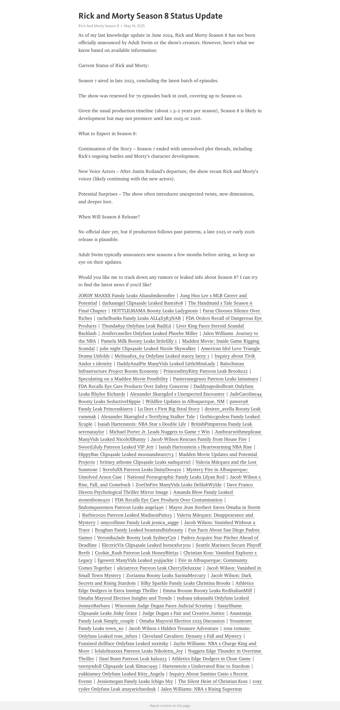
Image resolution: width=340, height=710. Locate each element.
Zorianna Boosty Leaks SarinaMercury (166, 575)
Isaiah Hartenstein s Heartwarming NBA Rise (205, 447)
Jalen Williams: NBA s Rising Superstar (201, 689)
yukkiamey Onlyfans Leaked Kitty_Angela (121, 674)
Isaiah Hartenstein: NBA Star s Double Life (142, 424)
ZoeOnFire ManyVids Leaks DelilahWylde (179, 485)
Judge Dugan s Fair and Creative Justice (183, 613)
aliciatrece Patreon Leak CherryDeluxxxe (159, 568)
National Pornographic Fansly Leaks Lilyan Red (176, 477)
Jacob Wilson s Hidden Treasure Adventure (174, 628)
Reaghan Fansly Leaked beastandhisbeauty (139, 530)
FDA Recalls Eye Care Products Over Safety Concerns (133, 386)
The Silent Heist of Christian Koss (212, 681)
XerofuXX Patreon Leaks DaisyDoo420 (142, 469)
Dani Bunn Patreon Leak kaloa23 (133, 659)
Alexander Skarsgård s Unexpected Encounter (177, 394)
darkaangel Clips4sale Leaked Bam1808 (142, 303)
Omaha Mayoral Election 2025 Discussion (182, 621)
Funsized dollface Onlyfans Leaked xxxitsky (123, 643)
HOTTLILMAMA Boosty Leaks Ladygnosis (155, 311)
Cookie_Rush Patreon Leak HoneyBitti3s (136, 553)
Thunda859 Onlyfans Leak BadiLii (136, 326)
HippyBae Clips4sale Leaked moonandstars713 (126, 454)
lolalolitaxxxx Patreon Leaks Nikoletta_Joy (139, 651)
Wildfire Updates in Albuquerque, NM (185, 401)
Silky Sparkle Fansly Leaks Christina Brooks (185, 583)
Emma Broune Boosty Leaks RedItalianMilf (207, 590)
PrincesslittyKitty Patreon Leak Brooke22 (205, 371)
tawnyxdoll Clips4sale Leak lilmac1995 (117, 666)
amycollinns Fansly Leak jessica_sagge (139, 522)
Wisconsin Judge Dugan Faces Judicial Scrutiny (163, 606)
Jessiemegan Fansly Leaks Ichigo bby (135, 681)
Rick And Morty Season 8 (98, 25)
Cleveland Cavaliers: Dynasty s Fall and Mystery (192, 636)
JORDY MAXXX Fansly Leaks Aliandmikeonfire (126, 295)
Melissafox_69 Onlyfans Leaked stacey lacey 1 (162, 356)
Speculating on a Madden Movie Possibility (123, 379)
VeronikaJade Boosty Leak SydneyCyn (136, 538)
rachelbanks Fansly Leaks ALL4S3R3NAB (139, 318)
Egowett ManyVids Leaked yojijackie (135, 560)
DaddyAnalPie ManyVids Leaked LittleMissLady (166, 364)
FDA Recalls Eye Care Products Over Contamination (169, 500)
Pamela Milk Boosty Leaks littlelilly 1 (139, 341)
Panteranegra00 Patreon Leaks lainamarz (215, 379)
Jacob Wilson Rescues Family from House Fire (199, 439)
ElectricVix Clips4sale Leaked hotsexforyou (146, 545)
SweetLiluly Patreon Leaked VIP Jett (116, 447)
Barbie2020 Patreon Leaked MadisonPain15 (127, 515)
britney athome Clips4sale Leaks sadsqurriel (145, 462)
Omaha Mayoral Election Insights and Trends (125, 598)
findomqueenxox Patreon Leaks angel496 (121, 507)
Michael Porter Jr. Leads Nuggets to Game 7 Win (159, 432)
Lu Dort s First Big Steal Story (169, 409)
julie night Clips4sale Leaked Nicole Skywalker (148, 348)
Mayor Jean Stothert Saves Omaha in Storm (214, 507)
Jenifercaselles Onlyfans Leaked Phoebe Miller (150, 333)
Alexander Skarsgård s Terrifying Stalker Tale (148, 417)
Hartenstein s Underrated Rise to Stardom (206, 666)
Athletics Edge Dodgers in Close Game (211, 659)
